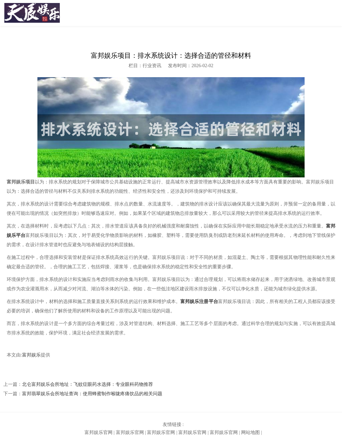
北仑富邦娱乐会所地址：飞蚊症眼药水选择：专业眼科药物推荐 (87, 384)
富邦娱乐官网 (98, 432)
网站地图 (250, 432)
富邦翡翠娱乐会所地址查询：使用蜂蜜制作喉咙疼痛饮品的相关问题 (92, 393)
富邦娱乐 (31, 354)
